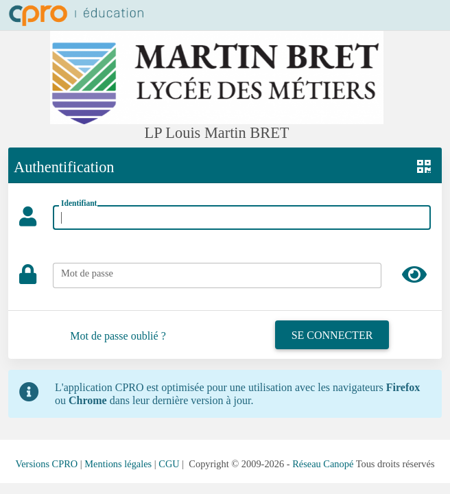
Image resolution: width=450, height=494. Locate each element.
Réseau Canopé (322, 463)
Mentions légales (118, 463)
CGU (168, 463)
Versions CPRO (46, 463)
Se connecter (332, 335)
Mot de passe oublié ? (118, 336)
